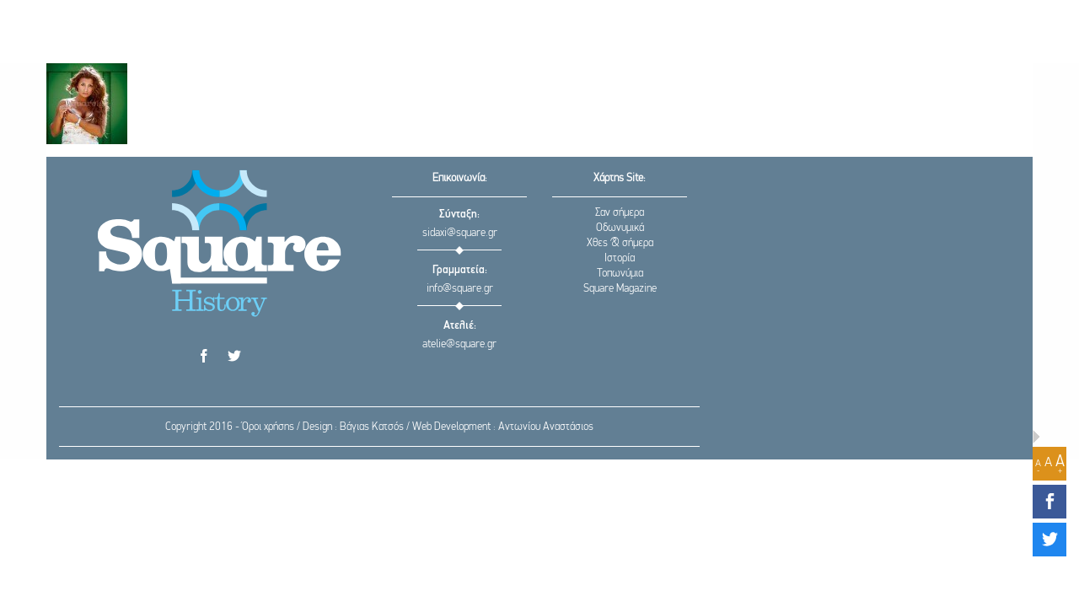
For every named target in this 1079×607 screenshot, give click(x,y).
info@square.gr (460, 288)
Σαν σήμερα (619, 212)
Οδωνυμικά (620, 228)
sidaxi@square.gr (459, 233)
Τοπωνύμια (620, 273)
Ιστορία (619, 258)
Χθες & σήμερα (620, 243)
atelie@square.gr (459, 344)
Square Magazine (620, 288)
